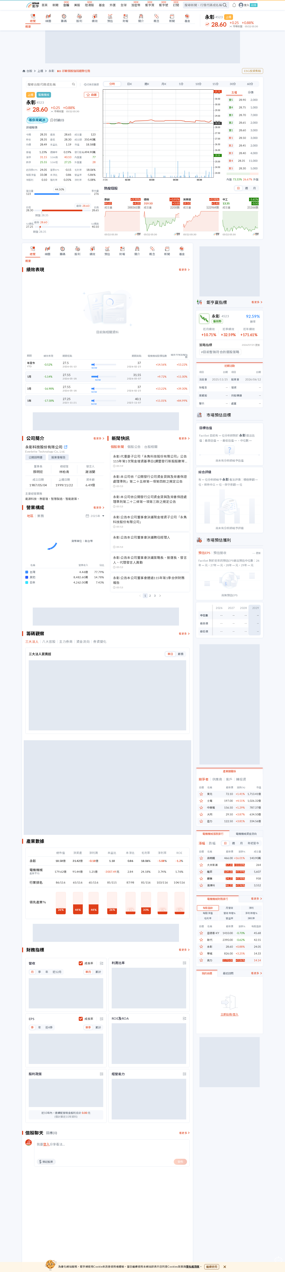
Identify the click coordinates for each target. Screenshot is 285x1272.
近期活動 (229, 365)
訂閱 (176, 5)
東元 (209, 794)
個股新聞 (117, 446)
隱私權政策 (193, 1266)
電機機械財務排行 (217, 918)
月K (163, 84)
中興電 (211, 807)
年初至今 (253, 843)
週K (146, 84)
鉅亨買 (149, 5)
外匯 (113, 5)
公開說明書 (36, 457)
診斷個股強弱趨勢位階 (76, 71)
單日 (170, 649)
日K (129, 84)
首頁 (45, 5)
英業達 (187, 199)
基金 (102, 5)
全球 (124, 5)
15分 (215, 84)
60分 (250, 84)
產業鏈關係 (229, 771)
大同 (209, 814)
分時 (112, 84)
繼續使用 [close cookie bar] (211, 1266)
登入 (246, 5)
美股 (77, 5)
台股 (66, 5)
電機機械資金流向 (246, 833)
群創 (107, 199)
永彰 (51, 71)
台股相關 (151, 446)
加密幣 (135, 5)
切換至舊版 (93, 84)
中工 (225, 199)
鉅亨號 (163, 5)
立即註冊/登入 (229, 1033)
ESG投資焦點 (252, 71)
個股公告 (134, 446)
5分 (181, 84)
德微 (146, 199)
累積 (180, 649)
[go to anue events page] (234, 5)
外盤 (255, 179)
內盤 (229, 179)
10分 (198, 84)
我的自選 (207, 992)
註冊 (253, 5)
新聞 (55, 5)
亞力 (209, 821)
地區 (30, 516)
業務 (40, 516)
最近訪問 (228, 992)
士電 (209, 801)
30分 (233, 84)
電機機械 (43, 94)
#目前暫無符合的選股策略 (220, 352)
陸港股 (89, 5)
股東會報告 (58, 457)
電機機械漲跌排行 (212, 833)
